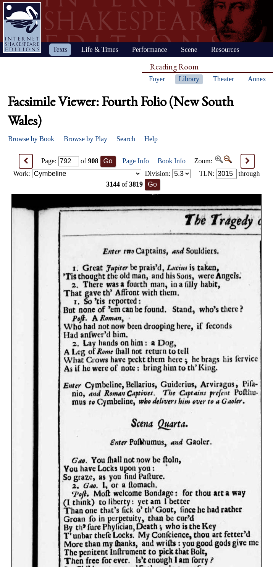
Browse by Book (31, 139)
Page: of (70, 161)
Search (125, 139)
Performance (149, 49)
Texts (60, 49)
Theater (223, 79)
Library (189, 79)
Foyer (157, 79)
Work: (77, 173)
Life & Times (99, 49)
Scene (189, 49)
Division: (168, 173)
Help (151, 139)
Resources (225, 49)
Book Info (172, 161)
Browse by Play (85, 139)
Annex (257, 79)
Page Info (136, 161)
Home (22, 27)
